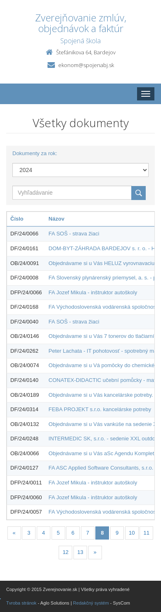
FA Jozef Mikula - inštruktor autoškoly (93, 292)
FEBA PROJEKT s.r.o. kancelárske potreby (100, 409)
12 (66, 552)
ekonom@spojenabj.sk (86, 65)
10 (132, 533)
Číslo (17, 219)
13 (80, 552)
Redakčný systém (91, 602)
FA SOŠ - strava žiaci (74, 233)
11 (146, 533)
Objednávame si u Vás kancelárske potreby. (101, 395)
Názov (56, 219)
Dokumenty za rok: (34, 153)
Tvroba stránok (21, 602)
